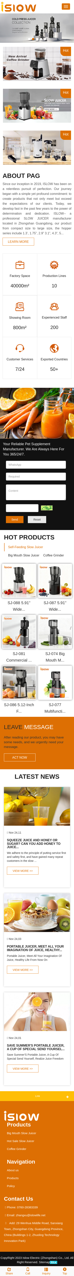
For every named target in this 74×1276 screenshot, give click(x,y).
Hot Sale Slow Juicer (20, 1141)
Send (14, 519)
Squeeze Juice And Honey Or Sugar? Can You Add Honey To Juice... (33, 844)
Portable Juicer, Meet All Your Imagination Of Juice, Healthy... (35, 948)
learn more (18, 241)
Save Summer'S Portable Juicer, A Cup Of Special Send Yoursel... (36, 1047)
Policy (11, 1186)
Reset (37, 519)
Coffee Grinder (16, 1149)
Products (19, 1125)
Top (64, 1270)
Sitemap (44, 1262)
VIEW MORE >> (23, 870)
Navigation (21, 1162)
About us (13, 1170)
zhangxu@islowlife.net (30, 1215)
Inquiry (46, 1270)
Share (9, 1270)
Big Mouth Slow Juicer (21, 1133)
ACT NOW (19, 757)
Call (28, 1270)
